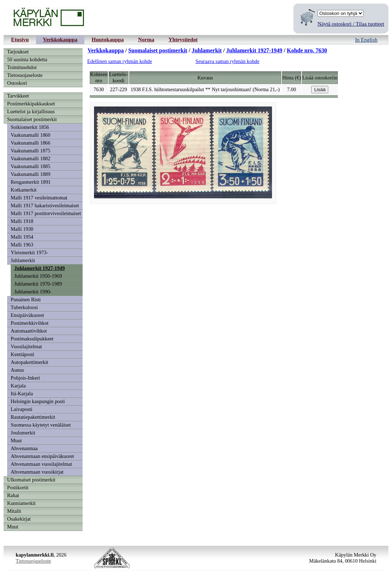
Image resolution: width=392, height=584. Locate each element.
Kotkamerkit (24, 190)
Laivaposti (21, 409)
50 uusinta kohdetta (27, 59)
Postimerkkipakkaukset (31, 103)
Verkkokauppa (60, 39)
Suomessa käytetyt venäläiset (41, 425)
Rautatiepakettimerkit (33, 417)
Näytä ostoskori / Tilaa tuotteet (351, 24)
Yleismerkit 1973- (29, 252)
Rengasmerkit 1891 (31, 182)
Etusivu (20, 39)
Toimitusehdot (22, 67)
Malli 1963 (22, 244)
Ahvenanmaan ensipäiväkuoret (42, 456)
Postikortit (17, 487)
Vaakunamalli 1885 (31, 166)
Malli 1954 (22, 237)
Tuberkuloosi (24, 307)
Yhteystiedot (183, 39)
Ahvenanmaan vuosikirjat (37, 472)
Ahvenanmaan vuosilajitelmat (41, 464)
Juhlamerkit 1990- (33, 291)
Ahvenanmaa (24, 448)
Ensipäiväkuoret (27, 315)
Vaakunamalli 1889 (31, 174)
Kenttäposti (22, 354)
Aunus (17, 370)
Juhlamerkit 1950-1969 (38, 276)
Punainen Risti (26, 299)
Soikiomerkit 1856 (30, 127)
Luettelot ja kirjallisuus (31, 111)
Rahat (13, 495)
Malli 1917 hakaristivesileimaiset (45, 205)
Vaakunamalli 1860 (31, 135)
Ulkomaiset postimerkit (31, 480)
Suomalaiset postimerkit (32, 119)
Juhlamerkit (23, 260)
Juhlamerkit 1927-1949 (39, 268)
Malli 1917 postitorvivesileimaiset (46, 213)
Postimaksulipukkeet (32, 338)
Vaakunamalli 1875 (31, 150)
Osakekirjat (19, 519)
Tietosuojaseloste (24, 75)
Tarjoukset (18, 51)
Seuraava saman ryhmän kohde (227, 61)
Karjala (18, 386)
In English (366, 40)
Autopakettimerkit (29, 362)
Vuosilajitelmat (26, 346)
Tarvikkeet (18, 96)
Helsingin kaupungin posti (38, 401)
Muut (16, 440)
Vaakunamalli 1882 (31, 158)
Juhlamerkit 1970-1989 (38, 284)
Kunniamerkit (21, 503)
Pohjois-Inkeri (25, 378)
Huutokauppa (108, 39)
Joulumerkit (23, 433)
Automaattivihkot (29, 331)
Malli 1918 (22, 221)
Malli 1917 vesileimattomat (39, 197)
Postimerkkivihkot (29, 323)
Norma (146, 39)
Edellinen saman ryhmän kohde (119, 61)
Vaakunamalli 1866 (31, 143)
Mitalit (14, 511)
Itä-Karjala (22, 393)
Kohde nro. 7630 (307, 50)
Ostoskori (17, 83)
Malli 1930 (22, 229)
